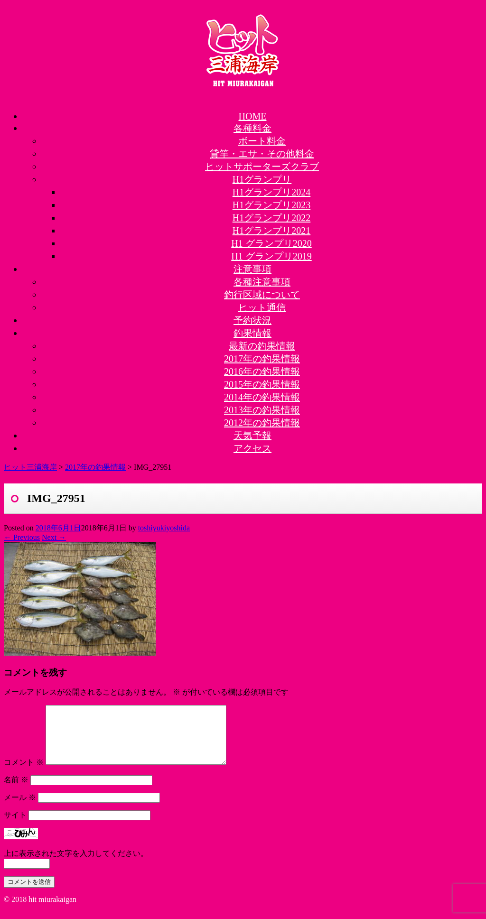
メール (20, 809)
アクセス (252, 448)
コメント (24, 774)
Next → (54, 537)
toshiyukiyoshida (164, 528)
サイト (15, 826)
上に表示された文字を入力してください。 (76, 865)
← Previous (22, 537)
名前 (16, 791)
